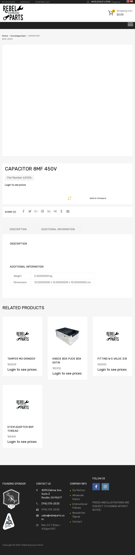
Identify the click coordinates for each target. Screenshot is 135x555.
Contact (77, 521)
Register (116, 2)
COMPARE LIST (42, 2)
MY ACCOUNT (8, 2)
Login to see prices (15, 184)
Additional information (58, 229)
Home (5, 36)
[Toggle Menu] (130, 25)
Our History (78, 490)
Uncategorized (18, 36)
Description (18, 229)
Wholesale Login (100, 1)
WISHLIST (25, 2)
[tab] (18, 229)
